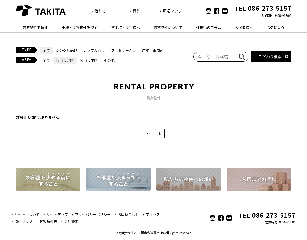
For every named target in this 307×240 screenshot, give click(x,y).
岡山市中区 (89, 60)
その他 (109, 60)
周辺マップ (172, 10)
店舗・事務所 (153, 50)
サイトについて (27, 214)
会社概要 (71, 221)
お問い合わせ (128, 214)
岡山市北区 (65, 60)
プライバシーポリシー (93, 214)
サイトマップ (57, 214)
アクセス (153, 214)
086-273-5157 (269, 8)
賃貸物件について (168, 27)
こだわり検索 (269, 56)
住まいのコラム (208, 27)
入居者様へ (244, 27)
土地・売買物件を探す (79, 27)
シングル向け (66, 50)
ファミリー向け (123, 50)
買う (136, 10)
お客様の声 (48, 221)
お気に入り (275, 27)
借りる (100, 10)
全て (46, 50)
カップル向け (94, 50)
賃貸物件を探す (35, 27)
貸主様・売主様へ (125, 27)
